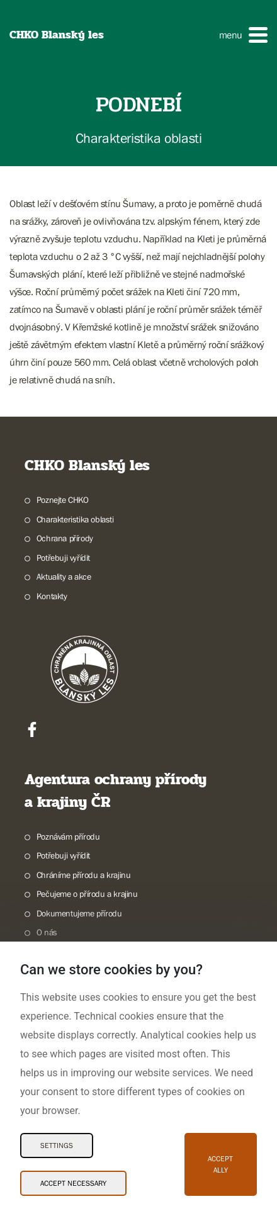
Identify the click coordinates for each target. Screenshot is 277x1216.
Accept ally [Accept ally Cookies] (220, 1164)
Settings (56, 1145)
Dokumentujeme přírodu (79, 913)
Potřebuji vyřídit (63, 558)
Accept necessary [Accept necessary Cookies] (73, 1183)
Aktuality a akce (64, 576)
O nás (47, 932)
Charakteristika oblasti (75, 519)
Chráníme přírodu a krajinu (84, 875)
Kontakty (52, 596)
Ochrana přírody (65, 538)
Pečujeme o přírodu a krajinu (87, 894)
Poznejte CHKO (63, 500)
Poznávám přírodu (68, 836)
